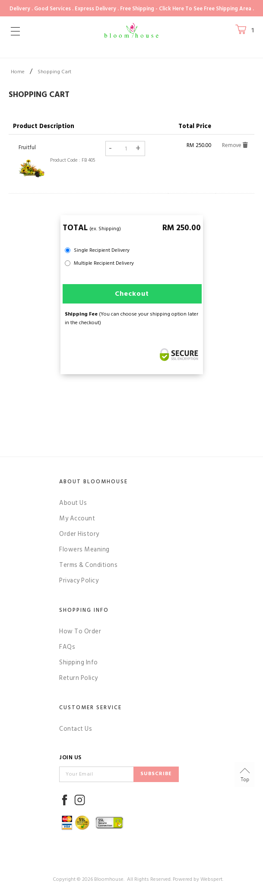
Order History (79, 534)
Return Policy (78, 678)
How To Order (80, 631)
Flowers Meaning (84, 549)
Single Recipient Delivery (102, 250)
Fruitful (27, 147)
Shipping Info (78, 662)
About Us (73, 503)
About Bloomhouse (93, 481)
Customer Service (90, 707)
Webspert (211, 879)
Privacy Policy (78, 580)
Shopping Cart (54, 72)
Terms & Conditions (88, 565)
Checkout (132, 293)
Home (18, 72)
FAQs (67, 647)
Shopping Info (84, 610)
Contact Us (75, 729)
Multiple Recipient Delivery (104, 263)
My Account (77, 518)
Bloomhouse (109, 879)
